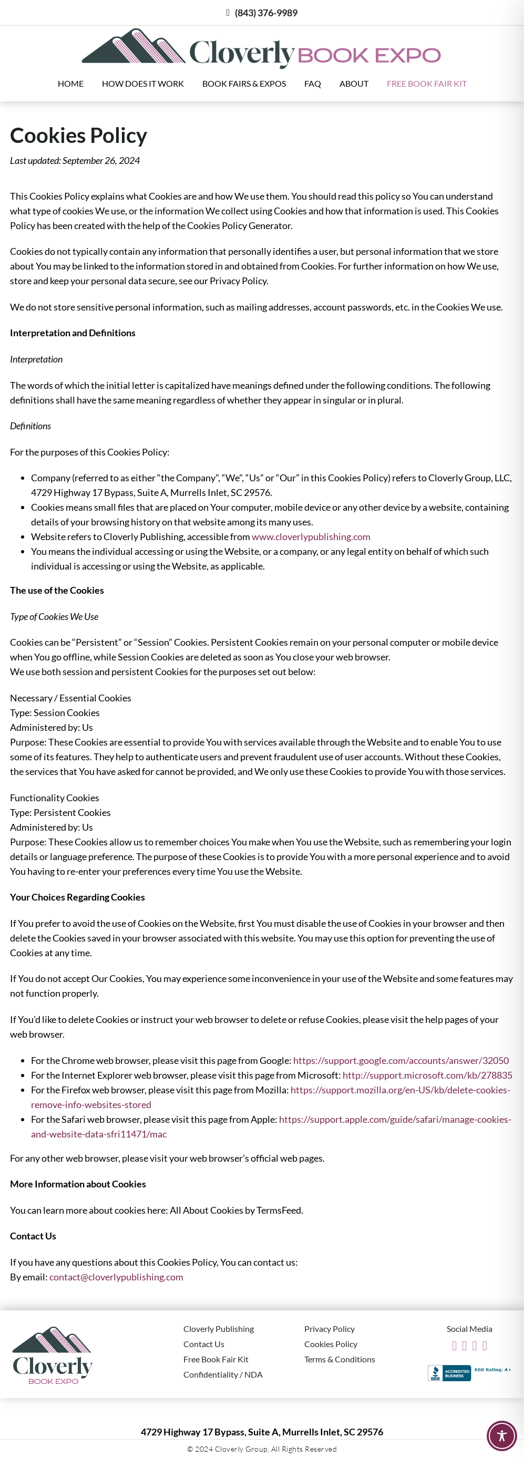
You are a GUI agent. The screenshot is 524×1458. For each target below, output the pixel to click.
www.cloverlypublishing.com (311, 536)
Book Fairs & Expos (244, 83)
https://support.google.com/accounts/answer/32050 (401, 1060)
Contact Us (203, 1344)
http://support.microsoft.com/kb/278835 (427, 1075)
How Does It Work (143, 83)
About (354, 83)
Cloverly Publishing (218, 1328)
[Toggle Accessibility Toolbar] (502, 1436)
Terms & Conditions (339, 1359)
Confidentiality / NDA (223, 1374)
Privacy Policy (329, 1328)
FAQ (312, 83)
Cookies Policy (330, 1344)
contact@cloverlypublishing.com (116, 1277)
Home (71, 83)
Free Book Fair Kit (427, 83)
